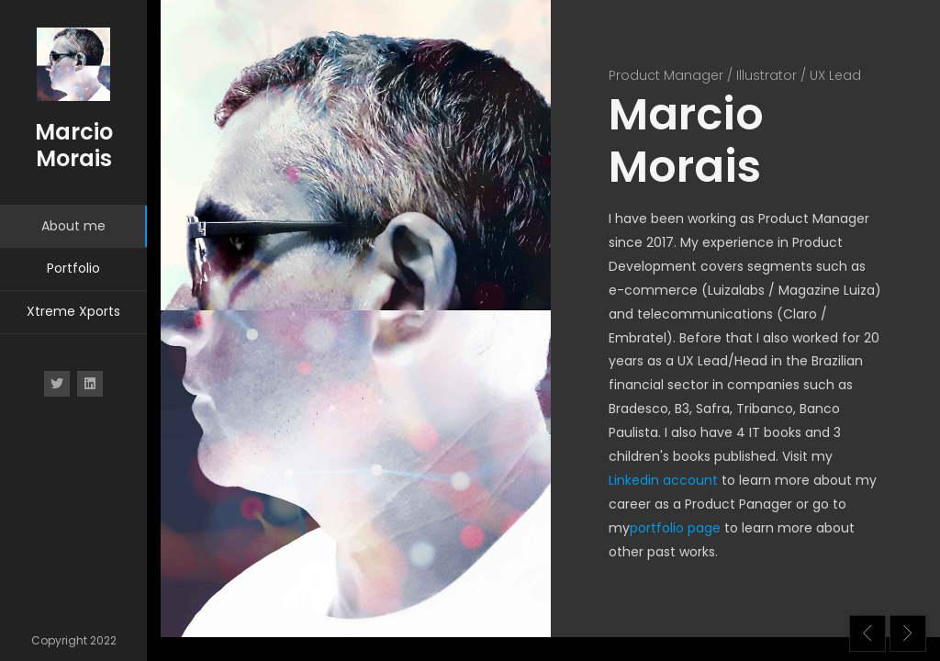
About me (73, 226)
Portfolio (73, 268)
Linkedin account (663, 480)
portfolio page (675, 528)
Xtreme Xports (73, 311)
